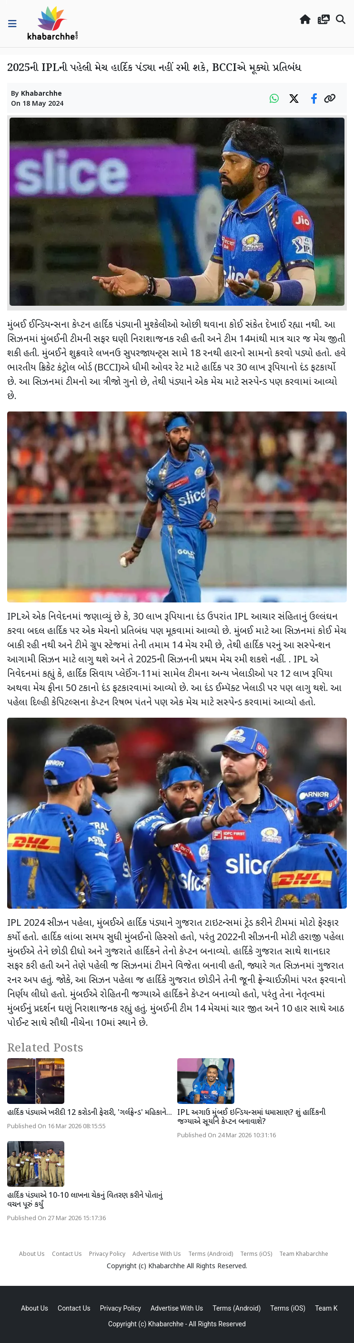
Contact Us (67, 1254)
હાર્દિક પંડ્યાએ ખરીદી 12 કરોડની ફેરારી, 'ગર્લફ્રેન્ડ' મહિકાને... (89, 1113)
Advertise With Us (156, 1254)
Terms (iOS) (256, 1254)
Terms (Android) (210, 1254)
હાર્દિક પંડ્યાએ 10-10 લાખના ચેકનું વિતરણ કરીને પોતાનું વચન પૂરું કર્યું (84, 1200)
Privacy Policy (107, 1254)
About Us (32, 1254)
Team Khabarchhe (303, 1254)
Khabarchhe (41, 94)
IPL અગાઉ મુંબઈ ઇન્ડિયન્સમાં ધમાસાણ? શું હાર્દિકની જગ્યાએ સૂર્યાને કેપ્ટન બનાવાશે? (251, 1117)
